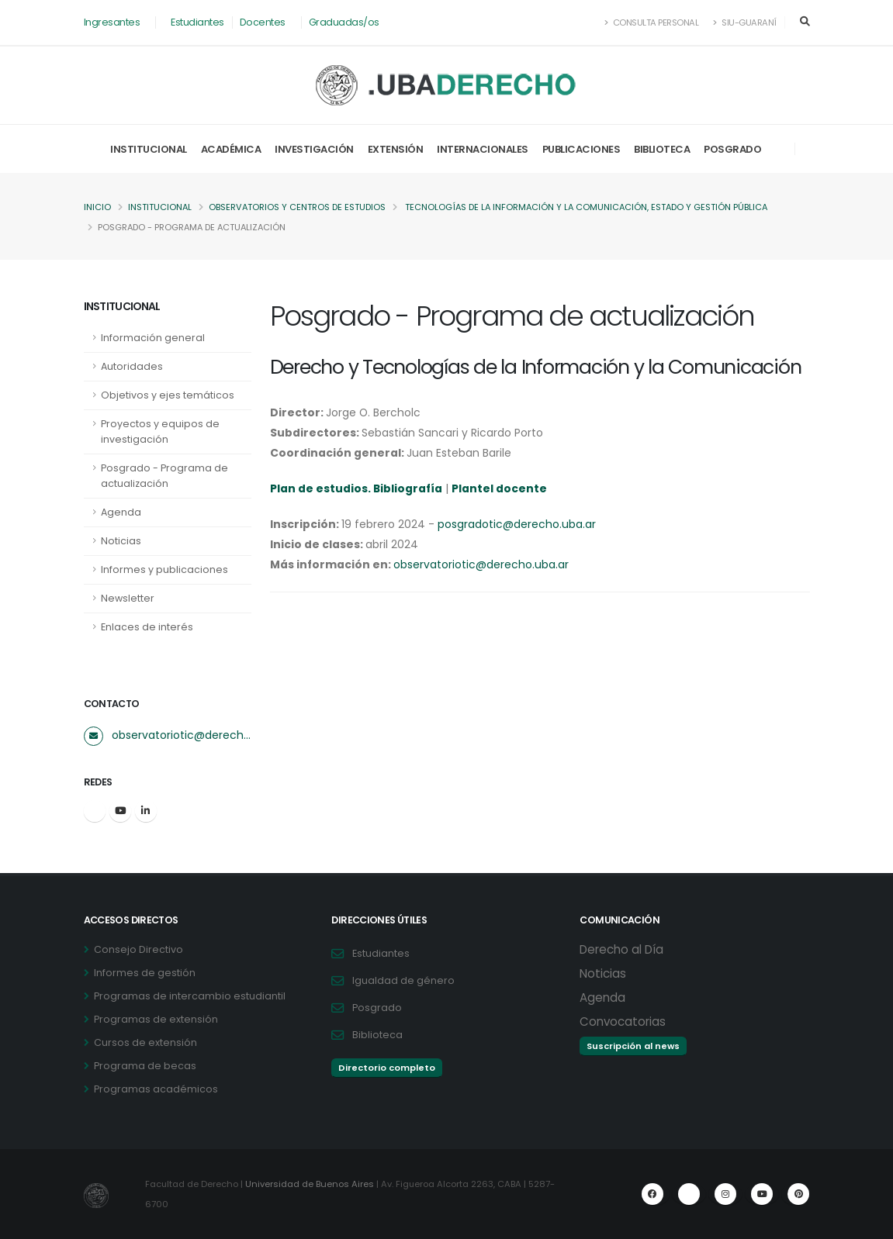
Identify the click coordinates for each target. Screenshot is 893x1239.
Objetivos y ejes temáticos (167, 395)
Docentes (263, 22)
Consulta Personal (652, 22)
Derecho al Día (621, 949)
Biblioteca (662, 149)
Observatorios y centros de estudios (299, 207)
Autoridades (132, 366)
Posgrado (732, 149)
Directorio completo (386, 1067)
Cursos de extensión (145, 1042)
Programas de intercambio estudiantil (190, 996)
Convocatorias (623, 1021)
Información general (153, 337)
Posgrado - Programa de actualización (164, 475)
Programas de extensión (156, 1019)
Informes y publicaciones (164, 569)
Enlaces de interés (147, 626)
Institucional (148, 149)
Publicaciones (581, 149)
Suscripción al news (633, 1046)
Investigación (314, 149)
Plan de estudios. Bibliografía (357, 488)
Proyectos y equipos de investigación (160, 431)
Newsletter (127, 598)
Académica (231, 149)
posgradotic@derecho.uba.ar (517, 524)
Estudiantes (197, 22)
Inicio (97, 207)
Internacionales (482, 149)
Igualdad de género (403, 980)
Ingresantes (112, 22)
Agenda (121, 512)
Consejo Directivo (138, 949)
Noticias (121, 540)
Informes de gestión (145, 972)
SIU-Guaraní (745, 22)
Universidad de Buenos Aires (310, 1184)
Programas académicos (156, 1089)
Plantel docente (501, 488)
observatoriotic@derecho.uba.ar (181, 735)
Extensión (396, 149)
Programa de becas (145, 1065)
